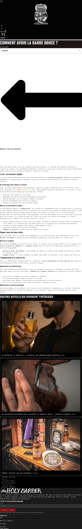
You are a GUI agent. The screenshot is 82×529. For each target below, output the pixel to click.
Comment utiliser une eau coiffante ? (18, 473)
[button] (79, 50)
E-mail (2, 503)
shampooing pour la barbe (25, 189)
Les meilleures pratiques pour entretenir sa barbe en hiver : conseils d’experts (36, 414)
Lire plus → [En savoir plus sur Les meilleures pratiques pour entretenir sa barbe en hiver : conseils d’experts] (73, 414)
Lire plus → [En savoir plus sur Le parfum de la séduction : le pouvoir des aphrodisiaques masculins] (63, 355)
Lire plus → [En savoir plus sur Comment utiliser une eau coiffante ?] (36, 473)
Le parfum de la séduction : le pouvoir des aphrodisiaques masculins (31, 355)
